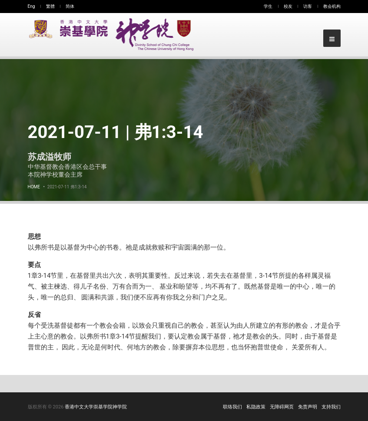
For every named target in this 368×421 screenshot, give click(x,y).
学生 (268, 6)
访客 (307, 6)
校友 (288, 6)
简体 (70, 6)
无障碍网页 (282, 407)
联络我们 (232, 407)
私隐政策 (255, 407)
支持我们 (331, 407)
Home (34, 186)
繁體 (50, 6)
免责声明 (307, 407)
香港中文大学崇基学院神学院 (96, 407)
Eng (31, 6)
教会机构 (332, 6)
